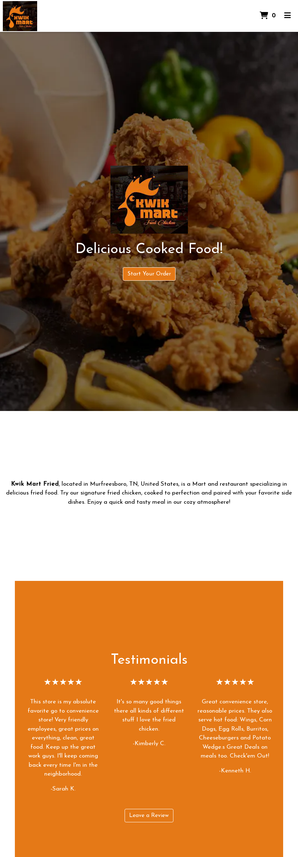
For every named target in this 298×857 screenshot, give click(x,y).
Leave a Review (149, 815)
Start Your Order (149, 274)
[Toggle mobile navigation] (287, 16)
